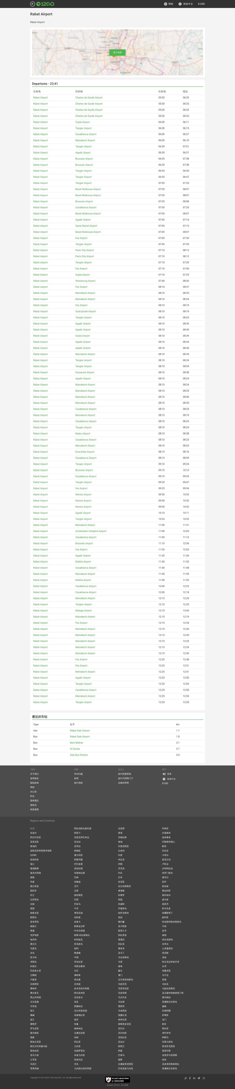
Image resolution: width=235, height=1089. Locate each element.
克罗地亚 (34, 935)
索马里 (165, 899)
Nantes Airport (83, 494)
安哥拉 (77, 846)
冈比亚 (77, 1042)
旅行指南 (78, 783)
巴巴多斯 (78, 864)
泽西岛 (33, 962)
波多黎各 (166, 837)
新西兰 (121, 1046)
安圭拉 (77, 842)
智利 (76, 948)
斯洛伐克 (34, 1050)
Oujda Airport (82, 122)
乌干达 (165, 975)
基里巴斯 (166, 1050)
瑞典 (32, 1037)
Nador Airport (82, 433)
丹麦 (32, 882)
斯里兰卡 (122, 930)
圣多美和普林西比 (170, 1064)
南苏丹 (165, 904)
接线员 (33, 805)
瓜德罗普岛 (79, 1050)
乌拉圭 (165, 984)
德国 (32, 877)
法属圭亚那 (79, 1033)
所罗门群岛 (167, 873)
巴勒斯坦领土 (168, 842)
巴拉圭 (165, 850)
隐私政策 (34, 783)
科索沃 (33, 966)
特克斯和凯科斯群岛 (171, 922)
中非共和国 (79, 930)
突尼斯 (165, 953)
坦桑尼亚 (166, 970)
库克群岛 (78, 944)
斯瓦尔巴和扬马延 (38, 1046)
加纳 (76, 1037)
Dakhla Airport (83, 561)
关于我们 (34, 774)
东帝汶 (165, 944)
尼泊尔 (121, 1042)
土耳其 (33, 1059)
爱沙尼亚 (34, 886)
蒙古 (120, 970)
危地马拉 (78, 1059)
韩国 (120, 899)
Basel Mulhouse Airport (88, 189)
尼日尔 (121, 1028)
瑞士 (32, 864)
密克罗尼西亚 (168, 1046)
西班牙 (33, 890)
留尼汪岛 (166, 859)
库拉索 (77, 979)
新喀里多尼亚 (124, 1024)
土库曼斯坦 (167, 948)
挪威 (32, 1015)
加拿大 (77, 922)
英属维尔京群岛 (169, 1002)
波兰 (32, 1019)
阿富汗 (77, 833)
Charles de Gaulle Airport (88, 97)
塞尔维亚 (34, 1033)
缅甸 (120, 966)
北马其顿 (34, 1002)
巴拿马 (121, 1055)
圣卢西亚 (122, 926)
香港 (120, 833)
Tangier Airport (83, 128)
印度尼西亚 (123, 846)
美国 (164, 979)
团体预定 (34, 800)
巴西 (76, 899)
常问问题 (78, 774)
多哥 (164, 930)
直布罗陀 (34, 922)
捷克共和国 (35, 873)
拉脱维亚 (34, 984)
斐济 (76, 1019)
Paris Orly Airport (84, 250)
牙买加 (121, 868)
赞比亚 (165, 1028)
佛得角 (77, 975)
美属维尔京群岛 (169, 1068)
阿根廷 (77, 850)
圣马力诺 (34, 1055)
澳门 (120, 975)
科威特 (121, 904)
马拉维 (121, 1002)
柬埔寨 (121, 890)
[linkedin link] (194, 1078)
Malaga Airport (83, 610)
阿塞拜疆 (78, 859)
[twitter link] (199, 1078)
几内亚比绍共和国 (82, 1068)
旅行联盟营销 (124, 774)
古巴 (76, 970)
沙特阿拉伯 (167, 868)
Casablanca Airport (85, 134)
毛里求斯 (122, 993)
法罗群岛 (34, 899)
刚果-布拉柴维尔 (82, 935)
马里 (120, 962)
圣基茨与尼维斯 (169, 1055)
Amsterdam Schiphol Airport (90, 531)
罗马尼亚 (34, 1028)
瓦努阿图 (166, 1010)
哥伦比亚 (78, 962)
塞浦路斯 (34, 868)
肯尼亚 (121, 882)
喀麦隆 (77, 953)
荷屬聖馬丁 (167, 913)
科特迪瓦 (78, 939)
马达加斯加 (123, 957)
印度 (120, 855)
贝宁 (76, 886)
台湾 (164, 966)
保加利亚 (34, 859)
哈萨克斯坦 (123, 913)
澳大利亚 (78, 855)
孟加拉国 (78, 868)
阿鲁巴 (165, 1037)
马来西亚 (122, 1010)
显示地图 (117, 52)
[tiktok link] (186, 1078)
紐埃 (164, 1059)
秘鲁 (120, 1059)
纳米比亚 (122, 1019)
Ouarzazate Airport (85, 311)
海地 (120, 842)
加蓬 (76, 1024)
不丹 (76, 908)
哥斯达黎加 (79, 966)
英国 (32, 908)
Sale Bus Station (79, 754)
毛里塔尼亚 (123, 988)
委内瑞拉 (166, 997)
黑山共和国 (35, 997)
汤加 (164, 957)
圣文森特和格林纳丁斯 (173, 993)
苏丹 (164, 882)
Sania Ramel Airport (86, 225)
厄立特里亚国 (80, 1010)
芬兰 (32, 895)
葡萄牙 (33, 1024)
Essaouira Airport (84, 372)
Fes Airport (81, 238)
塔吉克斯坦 (167, 939)
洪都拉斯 (122, 837)
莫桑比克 (122, 1015)
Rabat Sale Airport (80, 730)
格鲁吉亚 (34, 913)
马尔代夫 (122, 997)
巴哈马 (77, 904)
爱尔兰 (33, 944)
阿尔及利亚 (79, 993)
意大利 (33, 957)
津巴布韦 (166, 1033)
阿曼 (120, 1050)
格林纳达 (78, 1028)
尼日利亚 (122, 1033)
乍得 (164, 926)
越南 (164, 1006)
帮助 (168, 4)
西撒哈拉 (78, 1006)
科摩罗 (121, 895)
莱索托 (121, 939)
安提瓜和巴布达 (81, 837)
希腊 (32, 930)
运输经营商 (123, 783)
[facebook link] (190, 1078)
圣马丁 (121, 953)
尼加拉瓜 (122, 1037)
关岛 (76, 1064)
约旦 (120, 873)
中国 (76, 957)
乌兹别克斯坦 (168, 988)
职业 (32, 796)
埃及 (76, 1002)
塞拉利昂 (166, 890)
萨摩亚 (165, 1015)
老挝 (120, 917)
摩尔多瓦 (34, 993)
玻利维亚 (78, 895)
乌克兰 (33, 1064)
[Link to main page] (45, 4)
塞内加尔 (166, 895)
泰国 (164, 935)
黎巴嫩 (121, 922)
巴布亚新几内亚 (125, 1068)
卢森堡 (33, 979)
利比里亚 (122, 935)
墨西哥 (121, 1006)
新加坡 (165, 886)
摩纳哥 (33, 988)
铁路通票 (34, 809)
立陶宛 (33, 975)
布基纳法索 (79, 873)
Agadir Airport (83, 152)
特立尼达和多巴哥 (170, 962)
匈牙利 (33, 939)
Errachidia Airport (84, 451)
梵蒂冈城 (34, 1068)
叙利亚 (165, 917)
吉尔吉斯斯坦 (124, 886)
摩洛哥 (121, 948)
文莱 (76, 890)
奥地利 (33, 846)
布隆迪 (77, 882)
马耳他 (33, 1006)
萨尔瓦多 (166, 908)
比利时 (33, 855)
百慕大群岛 (167, 1042)
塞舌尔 (165, 877)
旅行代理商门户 (125, 778)
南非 (164, 1024)
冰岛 (32, 953)
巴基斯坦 (166, 833)
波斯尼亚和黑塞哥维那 (41, 850)
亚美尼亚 (34, 842)
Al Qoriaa (75, 748)
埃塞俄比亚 (79, 1015)
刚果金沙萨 (79, 926)
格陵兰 (33, 926)
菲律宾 (165, 828)
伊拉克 (121, 859)
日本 (120, 877)
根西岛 (33, 917)
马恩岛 (33, 948)
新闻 (76, 778)
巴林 (76, 877)
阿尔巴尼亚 (35, 837)
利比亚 (121, 944)
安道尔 (33, 833)
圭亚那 (121, 828)
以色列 (121, 850)
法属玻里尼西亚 (125, 1064)
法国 (32, 904)
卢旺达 (165, 864)
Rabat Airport (40, 97)
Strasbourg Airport (85, 280)
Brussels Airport (84, 158)
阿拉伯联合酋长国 (82, 828)
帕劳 (164, 846)
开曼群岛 (122, 908)
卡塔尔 (165, 855)
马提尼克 (122, 984)
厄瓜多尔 (78, 997)
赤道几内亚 (79, 1055)
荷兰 (32, 1010)
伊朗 (120, 864)
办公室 (33, 791)
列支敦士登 (35, 970)
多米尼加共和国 (81, 988)
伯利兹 (77, 917)
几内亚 (77, 1046)
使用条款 (34, 778)
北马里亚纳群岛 (125, 979)
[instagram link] (204, 1078)
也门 (164, 1019)
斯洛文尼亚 (35, 1042)
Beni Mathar (76, 742)
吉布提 (77, 984)
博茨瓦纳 (78, 913)
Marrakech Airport (85, 140)
